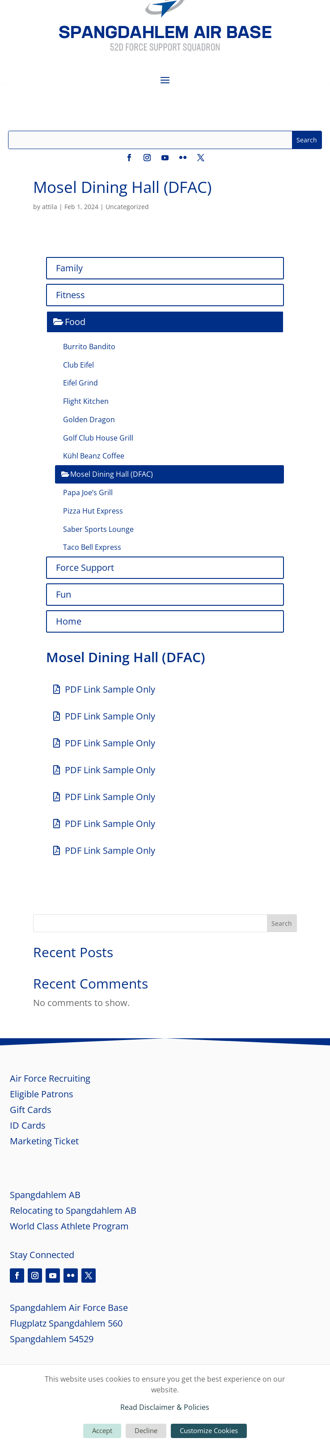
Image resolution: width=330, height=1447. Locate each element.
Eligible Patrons (41, 1094)
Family (69, 268)
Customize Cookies (209, 1430)
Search (281, 923)
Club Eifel (78, 365)
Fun (63, 594)
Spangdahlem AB (45, 1195)
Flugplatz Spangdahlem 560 (66, 1323)
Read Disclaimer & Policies (164, 1407)
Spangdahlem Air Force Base (69, 1307)
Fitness (70, 295)
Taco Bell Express (92, 547)
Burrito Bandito (89, 346)
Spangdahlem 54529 (51, 1339)
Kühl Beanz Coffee (93, 456)
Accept (102, 1430)
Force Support (85, 567)
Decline (146, 1430)
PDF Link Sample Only (110, 689)
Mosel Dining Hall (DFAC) (111, 474)
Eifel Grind (80, 383)
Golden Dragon (89, 419)
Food (75, 322)
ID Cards (28, 1125)
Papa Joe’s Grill (88, 492)
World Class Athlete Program (69, 1226)
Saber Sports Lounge (98, 529)
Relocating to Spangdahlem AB (73, 1210)
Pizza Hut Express (93, 511)
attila (49, 206)
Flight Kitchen (86, 401)
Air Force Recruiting (50, 1078)
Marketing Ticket (45, 1141)
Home (68, 621)
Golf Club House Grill (98, 438)
